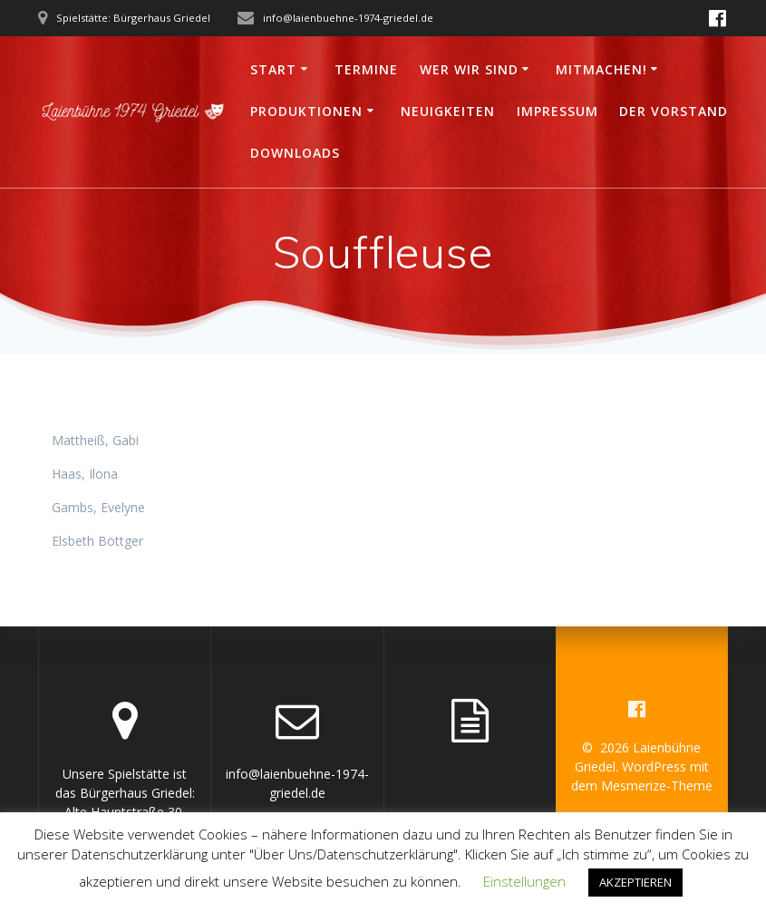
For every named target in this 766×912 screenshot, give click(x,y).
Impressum (557, 111)
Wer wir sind (469, 69)
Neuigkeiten (448, 111)
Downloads (295, 152)
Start (273, 69)
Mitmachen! (601, 69)
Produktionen (306, 111)
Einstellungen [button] (524, 881)
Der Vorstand (673, 111)
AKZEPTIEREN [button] (635, 882)
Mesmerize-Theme (657, 785)
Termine (366, 69)
